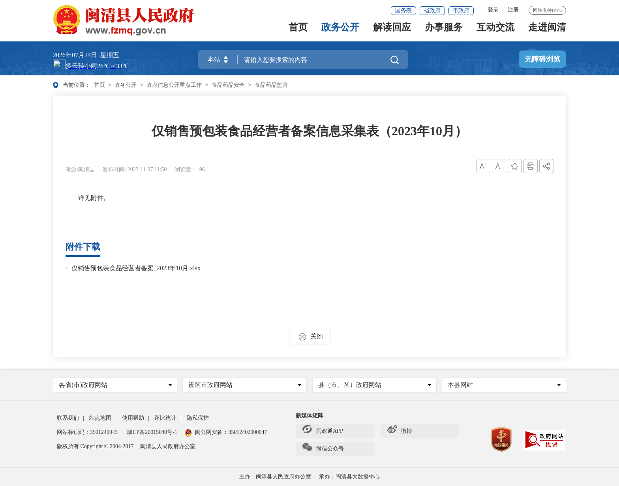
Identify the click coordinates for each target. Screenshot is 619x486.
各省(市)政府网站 (115, 384)
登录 (493, 10)
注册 (513, 10)
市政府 (461, 10)
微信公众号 (323, 449)
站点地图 (100, 418)
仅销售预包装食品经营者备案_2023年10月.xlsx (136, 268)
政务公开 (340, 30)
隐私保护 (198, 418)
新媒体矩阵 (309, 416)
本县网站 (504, 384)
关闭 (309, 336)
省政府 (432, 10)
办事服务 (444, 30)
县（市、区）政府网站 (374, 384)
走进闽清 (547, 30)
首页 (298, 30)
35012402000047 (247, 432)
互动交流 (495, 30)
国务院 (403, 10)
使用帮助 (133, 418)
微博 (399, 431)
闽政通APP (322, 431)
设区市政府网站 (245, 384)
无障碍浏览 (542, 60)
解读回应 (392, 30)
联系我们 (68, 418)
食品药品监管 (271, 85)
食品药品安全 (228, 85)
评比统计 (165, 418)
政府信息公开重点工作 (174, 85)
